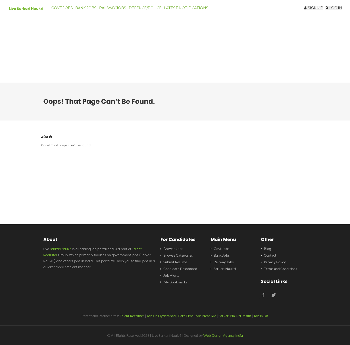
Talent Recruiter (132, 316)
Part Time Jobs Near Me (197, 316)
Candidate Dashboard (180, 268)
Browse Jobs (173, 248)
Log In (331, 10)
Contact (270, 255)
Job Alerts (171, 275)
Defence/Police (157, 10)
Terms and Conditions (280, 268)
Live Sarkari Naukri (26, 8)
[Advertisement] (175, 51)
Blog (267, 248)
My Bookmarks (175, 282)
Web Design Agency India (223, 335)
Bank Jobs (91, 10)
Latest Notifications (200, 10)
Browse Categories (178, 255)
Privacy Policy (275, 262)
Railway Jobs (121, 10)
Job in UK (261, 316)
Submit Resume (175, 262)
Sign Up (306, 10)
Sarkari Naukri (60, 249)
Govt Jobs (63, 10)
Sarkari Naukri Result (235, 316)
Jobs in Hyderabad (161, 316)
